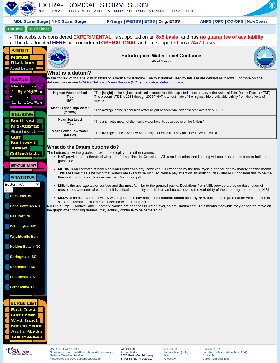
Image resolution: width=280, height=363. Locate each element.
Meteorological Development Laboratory (75, 358)
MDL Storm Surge (31, 21)
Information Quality (176, 352)
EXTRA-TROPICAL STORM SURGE (94, 5)
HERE (59, 42)
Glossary (170, 358)
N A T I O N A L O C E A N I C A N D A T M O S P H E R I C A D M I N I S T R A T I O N (115, 11)
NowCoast (257, 21)
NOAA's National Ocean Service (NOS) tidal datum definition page (131, 82)
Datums (15, 28)
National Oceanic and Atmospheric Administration (81, 352)
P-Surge (115, 21)
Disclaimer (39, 28)
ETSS (149, 21)
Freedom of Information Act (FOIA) (224, 352)
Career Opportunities (215, 358)
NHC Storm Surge (69, 21)
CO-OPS (235, 21)
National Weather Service (66, 355)
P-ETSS (133, 21)
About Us (208, 355)
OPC (219, 21)
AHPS (206, 21)
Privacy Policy (211, 348)
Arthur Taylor (129, 352)
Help (167, 355)
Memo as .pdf (130, 177)
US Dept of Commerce (64, 348)
